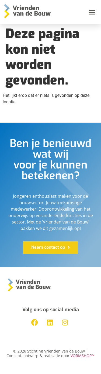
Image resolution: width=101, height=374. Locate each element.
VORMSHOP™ (83, 355)
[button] (92, 12)
